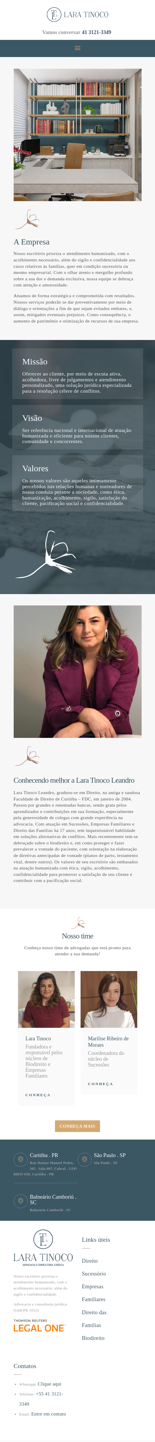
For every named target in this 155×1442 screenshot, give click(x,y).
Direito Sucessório (98, 1259)
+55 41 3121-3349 (51, 1375)
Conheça (38, 1095)
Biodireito (91, 1311)
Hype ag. (21, 1427)
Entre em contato (45, 1385)
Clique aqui (47, 1365)
